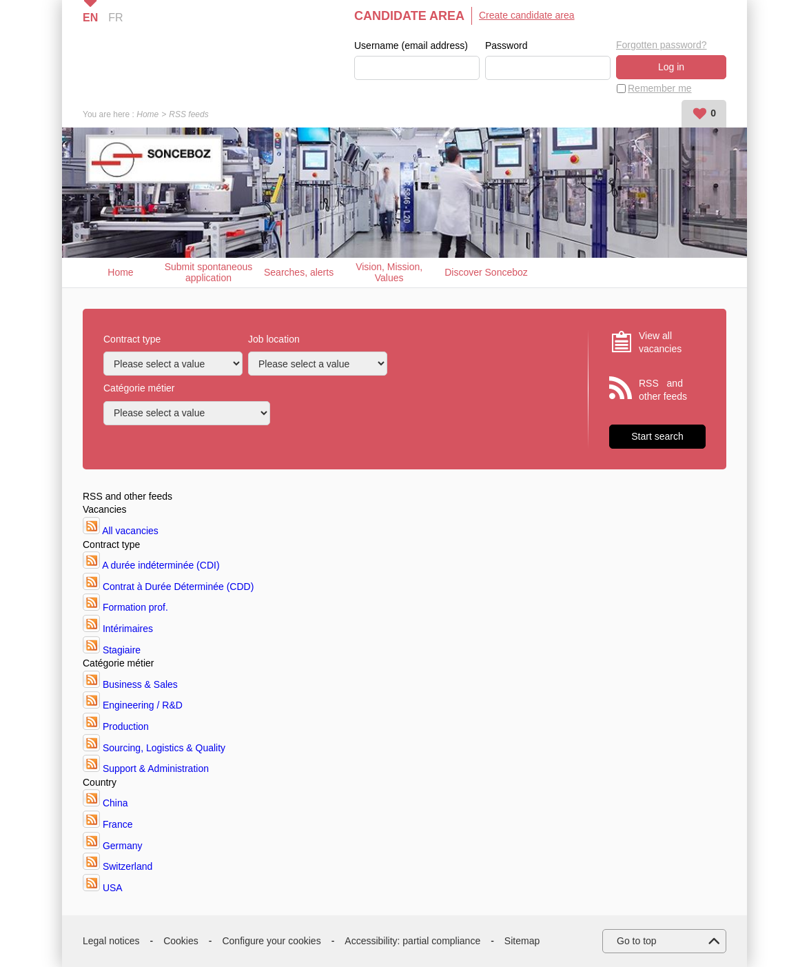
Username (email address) (411, 45)
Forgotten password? (661, 44)
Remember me (660, 88)
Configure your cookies (271, 940)
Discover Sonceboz (486, 272)
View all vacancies (660, 342)
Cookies (180, 940)
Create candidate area (527, 15)
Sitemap (522, 940)
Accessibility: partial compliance (412, 940)
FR (115, 17)
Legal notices (111, 940)
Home (147, 114)
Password (506, 45)
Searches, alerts (299, 272)
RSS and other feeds (663, 390)
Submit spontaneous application (209, 272)
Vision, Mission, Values (389, 272)
